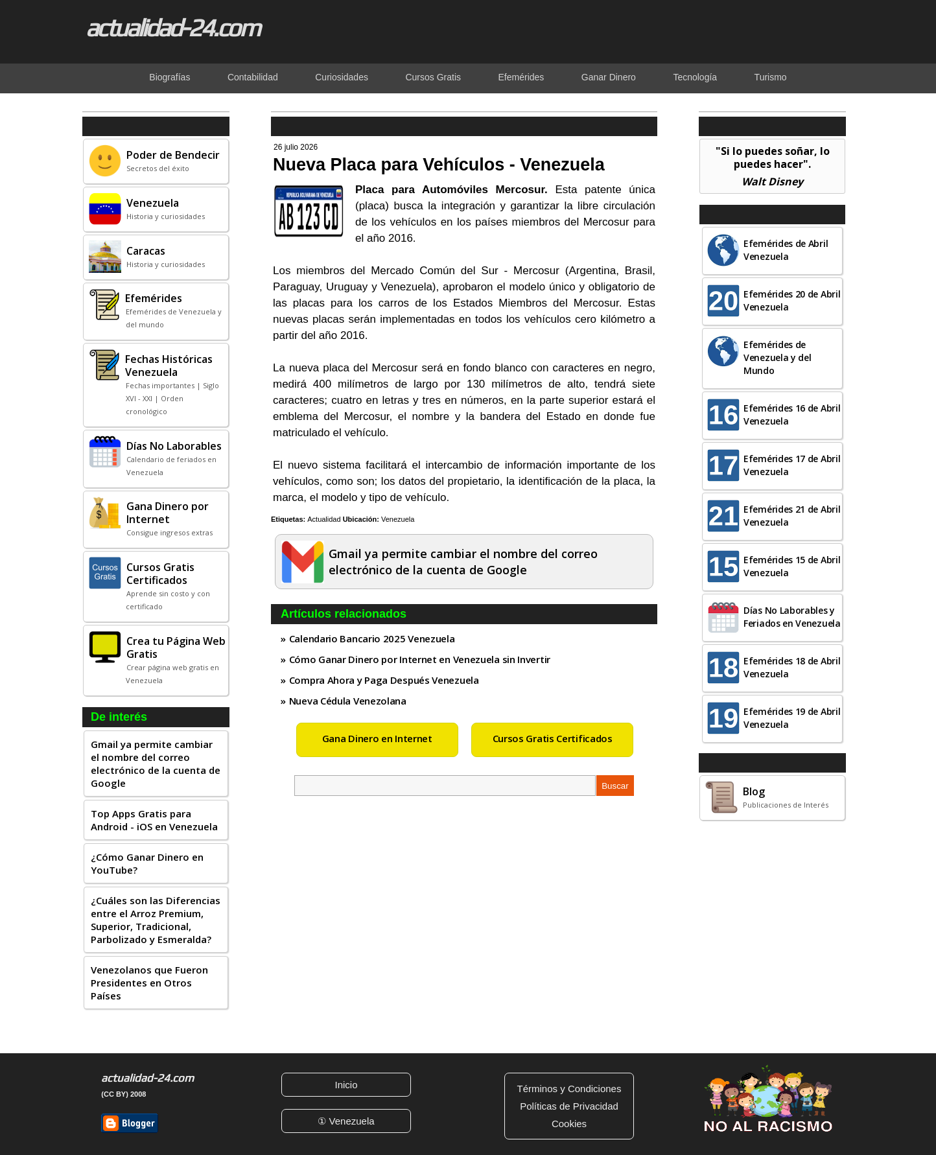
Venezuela (397, 519)
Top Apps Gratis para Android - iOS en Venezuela (154, 820)
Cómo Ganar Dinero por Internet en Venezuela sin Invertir (419, 659)
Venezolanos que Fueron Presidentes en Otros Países (149, 982)
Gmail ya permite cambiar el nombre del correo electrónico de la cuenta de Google (155, 763)
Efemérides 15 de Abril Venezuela (791, 566)
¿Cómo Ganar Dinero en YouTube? (147, 863)
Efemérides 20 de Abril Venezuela (791, 300)
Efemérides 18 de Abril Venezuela (791, 667)
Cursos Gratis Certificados (553, 738)
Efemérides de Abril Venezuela (785, 249)
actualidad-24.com (172, 27)
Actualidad (323, 519)
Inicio (345, 1084)
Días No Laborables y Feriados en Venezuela (792, 616)
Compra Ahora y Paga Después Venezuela (384, 679)
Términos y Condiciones (569, 1088)
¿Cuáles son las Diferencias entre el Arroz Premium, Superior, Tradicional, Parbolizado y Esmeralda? (155, 920)
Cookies (569, 1123)
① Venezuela (346, 1120)
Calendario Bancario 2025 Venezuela (372, 638)
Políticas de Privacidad (569, 1106)
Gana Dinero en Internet (377, 738)
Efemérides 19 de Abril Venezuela (791, 717)
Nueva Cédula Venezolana (347, 700)
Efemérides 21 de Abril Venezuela (791, 515)
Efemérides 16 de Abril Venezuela (791, 414)
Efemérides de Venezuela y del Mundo (777, 357)
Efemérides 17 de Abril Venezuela (791, 465)
